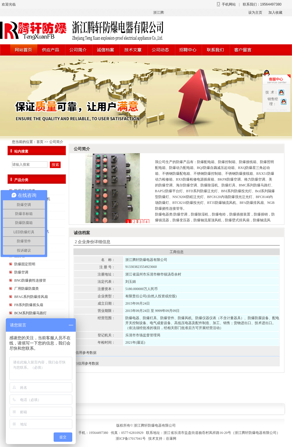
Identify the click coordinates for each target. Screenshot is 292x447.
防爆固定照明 (24, 264)
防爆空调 (21, 272)
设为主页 (255, 12)
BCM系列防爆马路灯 (30, 313)
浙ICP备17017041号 (131, 439)
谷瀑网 (171, 439)
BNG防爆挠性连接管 (30, 280)
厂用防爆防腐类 (26, 289)
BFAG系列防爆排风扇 (31, 297)
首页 (39, 142)
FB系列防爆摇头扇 (28, 305)
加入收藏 (275, 12)
